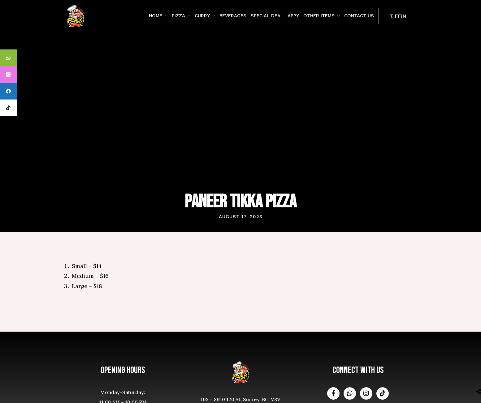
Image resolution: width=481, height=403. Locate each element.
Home (155, 16)
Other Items (319, 16)
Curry (202, 16)
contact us (359, 16)
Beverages (232, 16)
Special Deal (267, 16)
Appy (293, 16)
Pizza (178, 16)
